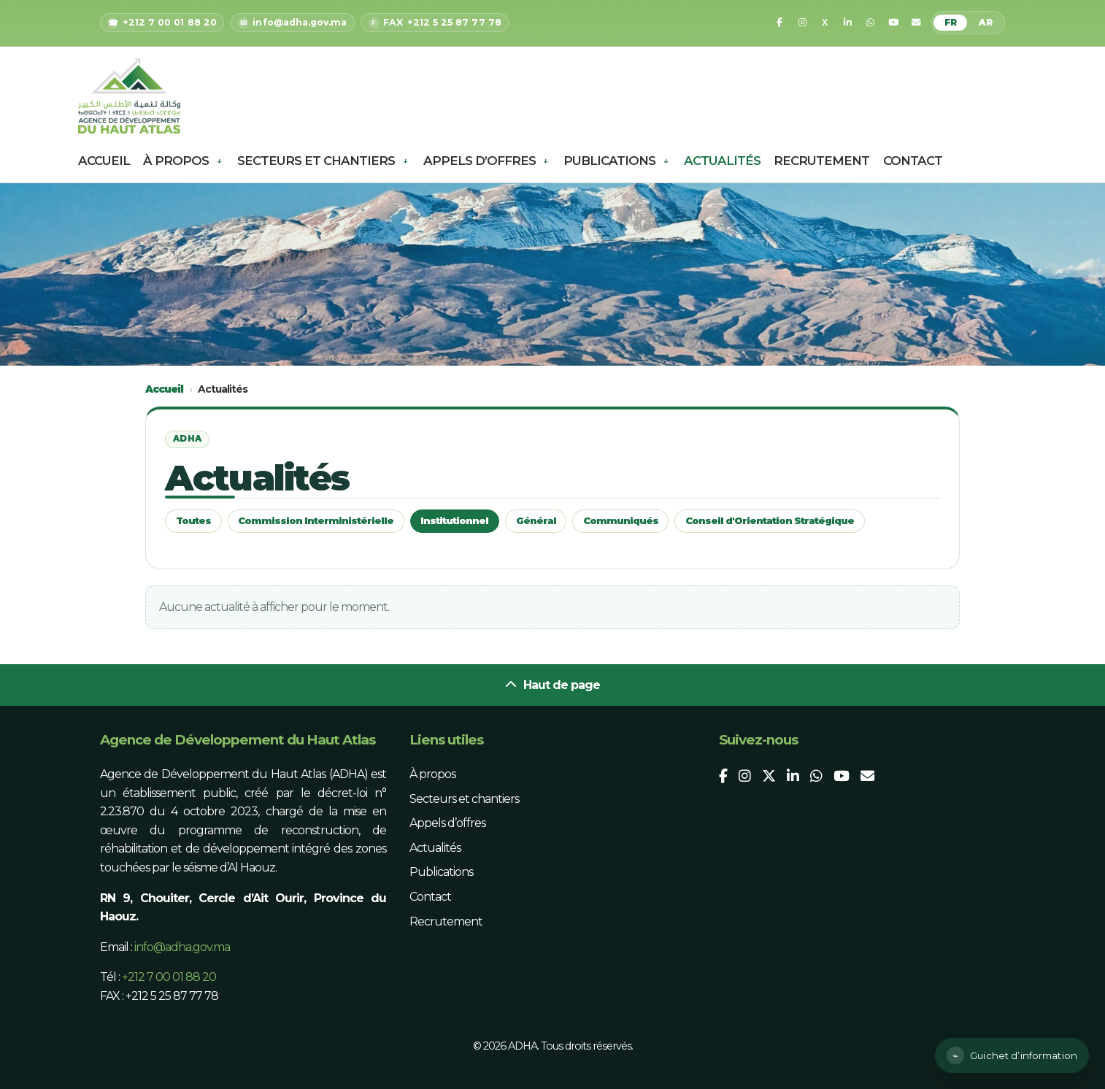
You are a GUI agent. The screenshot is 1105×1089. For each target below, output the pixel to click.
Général (536, 520)
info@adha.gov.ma (182, 947)
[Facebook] (779, 22)
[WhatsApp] (870, 22)
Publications (609, 160)
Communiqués (620, 520)
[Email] (915, 22)
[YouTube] (893, 22)
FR (950, 23)
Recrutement (821, 160)
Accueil (104, 160)
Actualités (722, 160)
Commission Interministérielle (315, 520)
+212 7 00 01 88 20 (169, 977)
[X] (824, 22)
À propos (176, 160)
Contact (912, 160)
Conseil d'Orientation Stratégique (769, 520)
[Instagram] (802, 22)
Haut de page (552, 685)
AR (986, 23)
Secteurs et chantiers (316, 160)
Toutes (193, 520)
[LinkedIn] (847, 22)
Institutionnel (454, 520)
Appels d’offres (479, 160)
